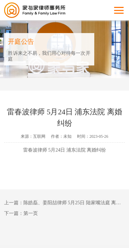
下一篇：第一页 (21, 213)
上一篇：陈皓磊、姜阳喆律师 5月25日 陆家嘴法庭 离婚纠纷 (64, 202)
